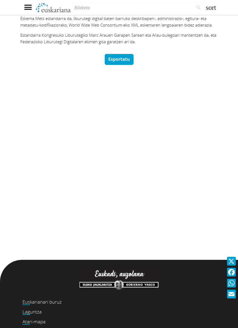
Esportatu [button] (119, 59)
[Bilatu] (198, 7)
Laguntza (32, 312)
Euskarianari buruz (42, 302)
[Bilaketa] (132, 7)
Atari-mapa (34, 321)
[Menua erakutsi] (27, 7)
